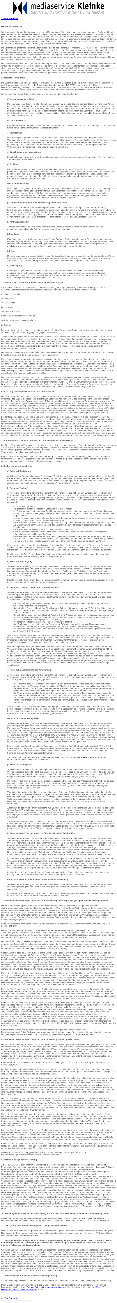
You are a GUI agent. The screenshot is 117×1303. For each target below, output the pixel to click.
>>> (9, 18)
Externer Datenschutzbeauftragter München (46, 1287)
